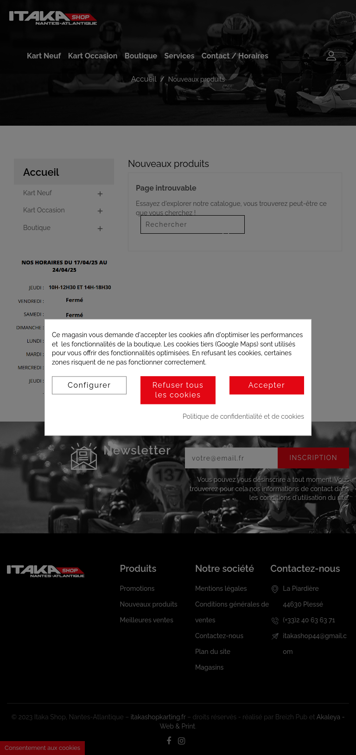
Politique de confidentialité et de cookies (243, 416)
